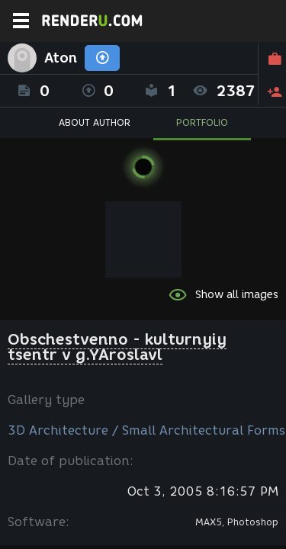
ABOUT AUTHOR (94, 122)
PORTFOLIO (202, 122)
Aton (60, 58)
